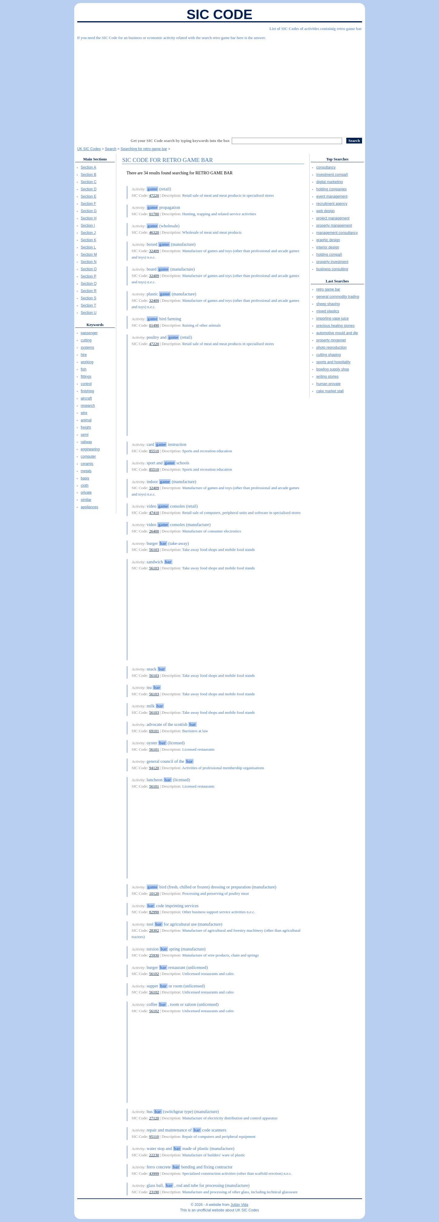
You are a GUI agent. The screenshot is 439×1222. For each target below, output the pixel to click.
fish (84, 369)
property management (334, 225)
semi (84, 435)
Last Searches (337, 281)
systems (87, 347)
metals (86, 471)
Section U (89, 313)
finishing (87, 391)
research (88, 405)
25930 (154, 955)
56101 (154, 749)
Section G (89, 211)
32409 (154, 251)
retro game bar (328, 289)
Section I (88, 225)
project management (332, 218)
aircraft (86, 398)
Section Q (89, 284)
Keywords (94, 324)
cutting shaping (328, 355)
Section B (88, 175)
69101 (154, 731)
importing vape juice (332, 318)
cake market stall (330, 391)
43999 (154, 1173)
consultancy (325, 167)
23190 (154, 1192)
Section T (88, 305)
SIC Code (220, 14)
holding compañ (329, 254)
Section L (88, 247)
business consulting (332, 269)
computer (88, 456)
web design (325, 211)
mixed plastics (327, 311)
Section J (88, 233)
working (87, 362)
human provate (328, 384)
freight (86, 427)
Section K (88, 240)
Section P (88, 276)
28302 (154, 930)
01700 (154, 214)
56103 (154, 549)
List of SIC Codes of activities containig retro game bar (315, 28)
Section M (89, 254)
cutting (86, 340)
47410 (154, 512)
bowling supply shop (332, 369)
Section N (89, 262)
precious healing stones (335, 326)
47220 (154, 195)
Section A (88, 167)
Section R (89, 291)
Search (110, 149)
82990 (154, 912)
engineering (90, 449)
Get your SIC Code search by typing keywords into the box (180, 140)
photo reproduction (331, 347)
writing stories (327, 376)
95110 (154, 1136)
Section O (89, 269)
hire (84, 355)
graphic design (328, 240)
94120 (154, 768)
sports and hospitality (333, 362)
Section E (88, 196)
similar (86, 500)
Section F (88, 204)
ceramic (87, 464)
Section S (88, 298)
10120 (154, 893)
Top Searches (337, 159)
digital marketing (329, 182)
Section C (89, 182)
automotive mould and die (337, 333)
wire (84, 413)
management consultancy (337, 233)
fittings (86, 376)
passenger (89, 333)
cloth (84, 485)
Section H (89, 218)
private (86, 492)
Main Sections (95, 159)
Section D (89, 189)
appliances (89, 507)
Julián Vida (239, 1205)
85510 (154, 451)
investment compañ (332, 175)
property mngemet (331, 340)
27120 (154, 1118)
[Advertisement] (219, 86)
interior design (327, 247)
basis (85, 478)
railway (86, 442)
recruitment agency (331, 204)
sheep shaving (328, 304)
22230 (154, 1155)
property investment (332, 262)
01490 (154, 325)
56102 (154, 973)
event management (332, 196)
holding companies (331, 189)
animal (86, 420)
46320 (154, 232)
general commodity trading (337, 297)
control (86, 384)
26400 (154, 531)
